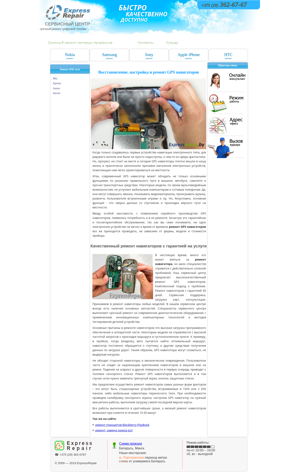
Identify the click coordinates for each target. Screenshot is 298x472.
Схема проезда (130, 443)
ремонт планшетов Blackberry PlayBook (122, 425)
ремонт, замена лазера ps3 (113, 430)
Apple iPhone (189, 55)
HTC (228, 55)
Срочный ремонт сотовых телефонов (80, 43)
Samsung (109, 55)
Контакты (145, 43)
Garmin (57, 83)
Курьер (172, 43)
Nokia (70, 55)
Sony (149, 55)
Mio (55, 78)
